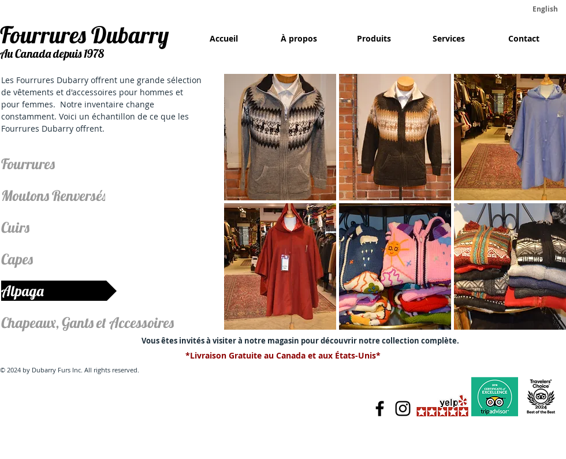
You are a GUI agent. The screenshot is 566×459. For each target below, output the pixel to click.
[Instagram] (403, 408)
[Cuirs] (38, 227)
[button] (280, 137)
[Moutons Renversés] (54, 195)
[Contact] (523, 38)
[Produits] (373, 38)
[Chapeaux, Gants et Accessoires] (93, 322)
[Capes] (38, 259)
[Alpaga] (59, 291)
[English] (545, 9)
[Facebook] (380, 408)
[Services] (448, 38)
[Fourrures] (38, 164)
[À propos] (298, 38)
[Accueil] (223, 38)
